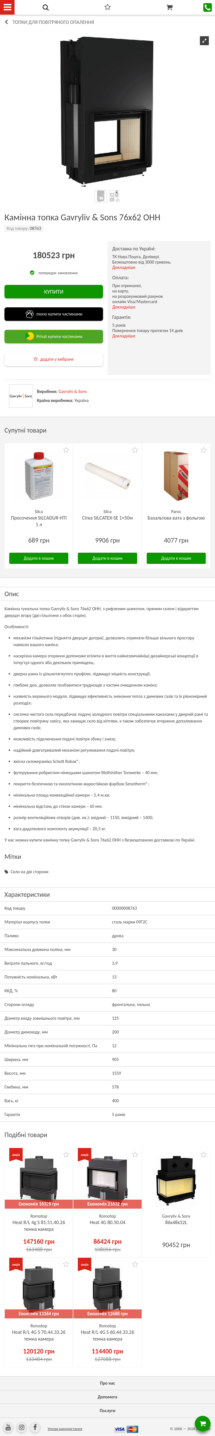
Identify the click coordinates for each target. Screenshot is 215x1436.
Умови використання (65, 1428)
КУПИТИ (53, 291)
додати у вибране (57, 359)
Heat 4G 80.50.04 (107, 1222)
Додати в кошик (39, 558)
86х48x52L (176, 1222)
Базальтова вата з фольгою (176, 518)
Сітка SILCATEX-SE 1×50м (107, 518)
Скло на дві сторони (29, 871)
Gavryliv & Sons (73, 391)
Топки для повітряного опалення (53, 22)
